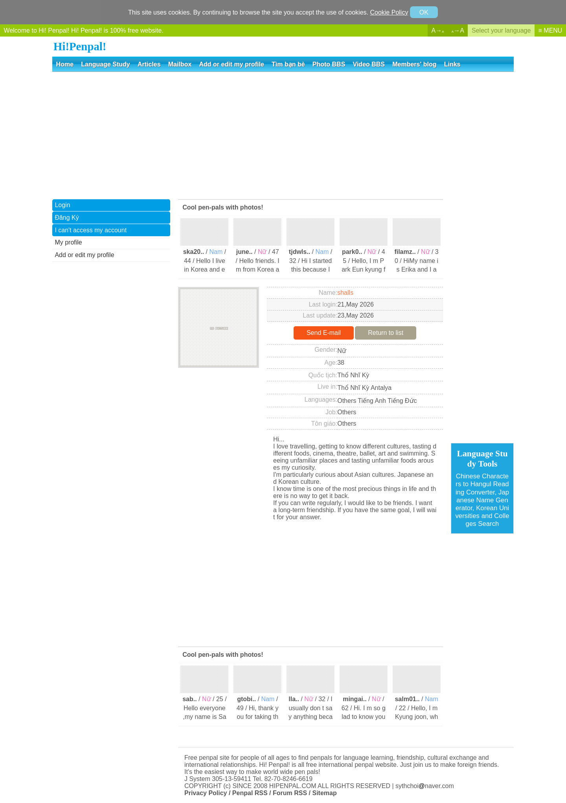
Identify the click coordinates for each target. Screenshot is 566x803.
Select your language (501, 30)
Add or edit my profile (231, 64)
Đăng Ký (67, 217)
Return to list (385, 332)
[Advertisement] (283, 135)
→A (458, 30)
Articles (149, 64)
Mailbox (180, 64)
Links (452, 64)
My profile (68, 242)
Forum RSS (290, 793)
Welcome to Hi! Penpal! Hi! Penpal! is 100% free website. (84, 30)
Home (65, 64)
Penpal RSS (250, 793)
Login (62, 205)
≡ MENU (550, 30)
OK (423, 12)
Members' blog (414, 64)
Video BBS (369, 64)
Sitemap (324, 793)
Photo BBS (328, 64)
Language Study (105, 64)
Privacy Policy (205, 793)
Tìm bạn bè (288, 64)
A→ (438, 30)
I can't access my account (91, 230)
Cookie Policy (389, 12)
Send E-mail (324, 332)
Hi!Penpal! (79, 46)
